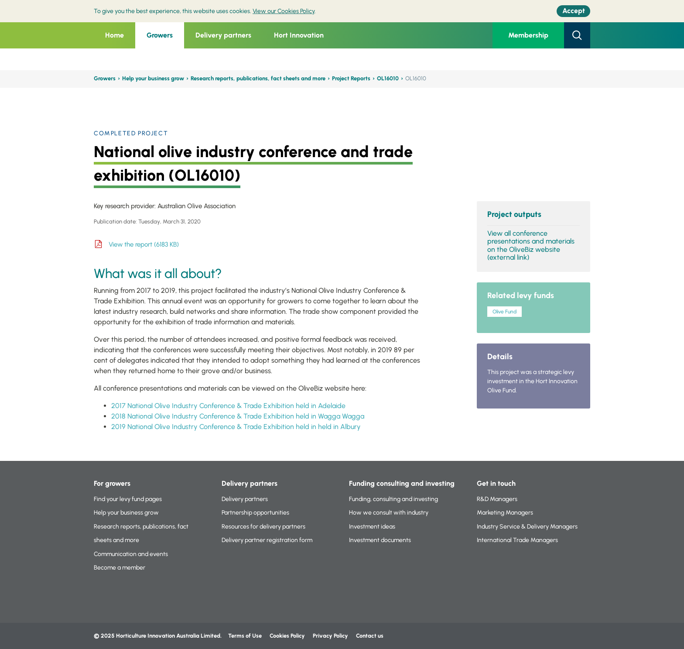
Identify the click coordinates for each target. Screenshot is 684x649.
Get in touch (496, 483)
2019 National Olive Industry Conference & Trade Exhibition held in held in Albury (236, 426)
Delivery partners (223, 35)
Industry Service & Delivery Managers (527, 526)
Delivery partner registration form (267, 540)
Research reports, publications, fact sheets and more (258, 78)
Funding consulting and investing (402, 483)
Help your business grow (153, 78)
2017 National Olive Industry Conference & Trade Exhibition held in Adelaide (228, 406)
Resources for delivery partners (263, 526)
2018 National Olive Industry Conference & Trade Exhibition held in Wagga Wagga (237, 416)
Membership (528, 35)
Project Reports (351, 78)
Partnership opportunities (255, 512)
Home (114, 35)
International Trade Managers (517, 540)
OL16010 (388, 78)
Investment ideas (372, 526)
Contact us (369, 635)
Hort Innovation (299, 35)
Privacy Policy (331, 635)
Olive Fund (504, 312)
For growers (112, 483)
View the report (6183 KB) (144, 244)
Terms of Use (245, 635)
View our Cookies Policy (284, 11)
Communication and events (131, 554)
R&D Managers (497, 499)
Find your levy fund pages (128, 499)
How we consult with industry (388, 512)
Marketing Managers (505, 512)
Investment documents (380, 540)
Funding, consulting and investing (393, 499)
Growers (160, 35)
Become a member (119, 567)
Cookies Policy (287, 635)
